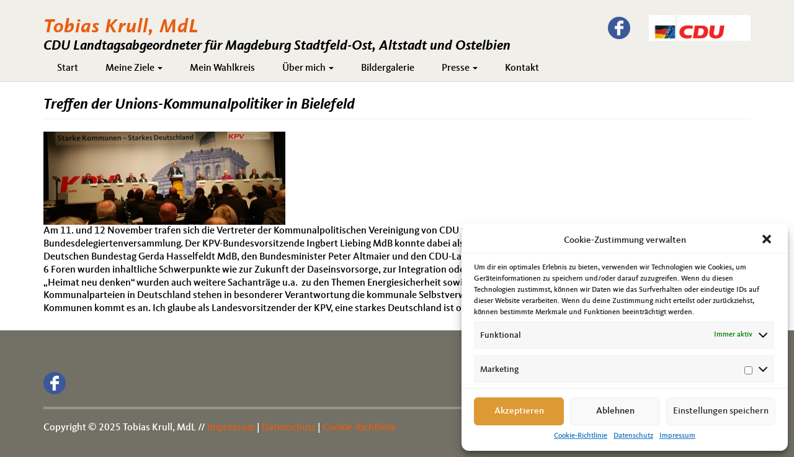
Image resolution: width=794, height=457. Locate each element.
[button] (768, 240)
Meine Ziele (134, 68)
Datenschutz (633, 436)
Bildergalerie (387, 68)
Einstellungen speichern (721, 411)
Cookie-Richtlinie (580, 436)
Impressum (677, 436)
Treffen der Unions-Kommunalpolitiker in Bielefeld (199, 104)
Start (67, 68)
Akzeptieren (519, 411)
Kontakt (522, 68)
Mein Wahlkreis (222, 68)
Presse (460, 68)
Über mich (308, 68)
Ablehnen (615, 411)
